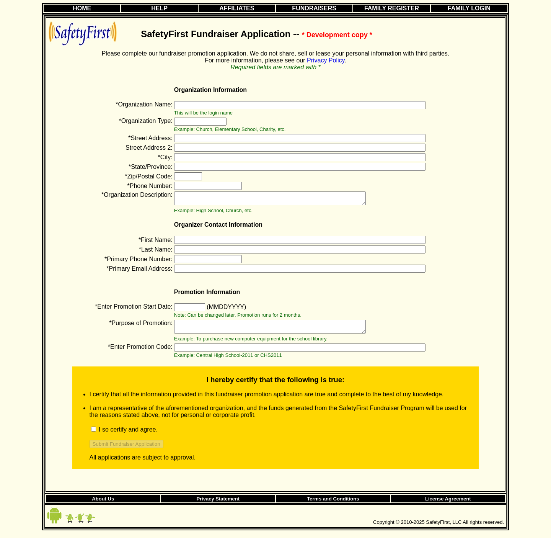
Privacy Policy (325, 60)
